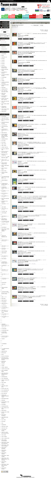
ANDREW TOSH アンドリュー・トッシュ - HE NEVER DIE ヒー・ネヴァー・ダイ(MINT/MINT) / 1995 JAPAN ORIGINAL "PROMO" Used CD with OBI (32, 288)
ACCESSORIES (3, 53)
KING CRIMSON (3, 258)
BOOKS (2, 55)
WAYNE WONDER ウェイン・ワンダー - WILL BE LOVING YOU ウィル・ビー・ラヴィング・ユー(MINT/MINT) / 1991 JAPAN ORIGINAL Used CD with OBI (32, 279)
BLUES (2, 354)
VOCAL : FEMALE (4, 436)
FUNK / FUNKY (3, 382)
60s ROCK (3, 58)
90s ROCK (3, 63)
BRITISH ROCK (3, 352)
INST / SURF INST (4, 393)
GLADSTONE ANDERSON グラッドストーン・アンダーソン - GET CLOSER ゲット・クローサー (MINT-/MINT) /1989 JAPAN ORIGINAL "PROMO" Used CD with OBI (32, 261)
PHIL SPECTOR (3, 282)
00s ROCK (3, 65)
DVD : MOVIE (3, 142)
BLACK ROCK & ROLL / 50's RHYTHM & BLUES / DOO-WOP (5, 358)
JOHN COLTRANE (4, 251)
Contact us (9, 6)
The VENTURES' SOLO (4, 330)
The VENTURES (3, 77)
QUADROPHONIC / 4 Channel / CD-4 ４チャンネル (5, 130)
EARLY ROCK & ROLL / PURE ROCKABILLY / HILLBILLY (4, 374)
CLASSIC (2, 80)
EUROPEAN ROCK (4, 376)
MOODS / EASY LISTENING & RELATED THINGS (5, 396)
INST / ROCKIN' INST (4, 391)
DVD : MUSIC (3, 140)
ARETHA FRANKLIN (4, 180)
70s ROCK (3, 60)
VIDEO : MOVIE (3, 145)
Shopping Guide (4, 6)
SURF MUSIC (3, 87)
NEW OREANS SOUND (4, 398)
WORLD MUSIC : (4, 111)
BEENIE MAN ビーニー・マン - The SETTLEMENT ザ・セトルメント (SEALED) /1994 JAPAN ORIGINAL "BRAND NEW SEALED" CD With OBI (31, 225)
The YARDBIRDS (3, 343)
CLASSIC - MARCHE (4, 367)
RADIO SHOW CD (4, 132)
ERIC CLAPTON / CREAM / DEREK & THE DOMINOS (5, 230)
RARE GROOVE (3, 410)
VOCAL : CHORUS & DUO (5, 438)
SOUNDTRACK (3, 424)
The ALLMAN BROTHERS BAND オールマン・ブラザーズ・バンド (5, 177)
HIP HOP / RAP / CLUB (4, 388)
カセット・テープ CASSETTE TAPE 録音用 (5, 160)
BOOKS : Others (3, 170)
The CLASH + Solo (4, 211)
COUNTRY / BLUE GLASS (5, 368)
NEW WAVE (3, 400)
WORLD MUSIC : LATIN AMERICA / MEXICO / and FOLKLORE (5, 459)
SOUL (2, 423)
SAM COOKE (3, 298)
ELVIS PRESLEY (3, 227)
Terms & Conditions (3, 34)
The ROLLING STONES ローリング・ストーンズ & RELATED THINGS (5, 292)
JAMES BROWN (3, 252)
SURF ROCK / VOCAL (4, 426)
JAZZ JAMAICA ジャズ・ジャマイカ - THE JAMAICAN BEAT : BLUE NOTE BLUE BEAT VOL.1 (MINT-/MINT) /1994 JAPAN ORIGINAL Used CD (31, 243)
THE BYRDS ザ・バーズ (5, 203)
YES (2, 345)
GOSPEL (2, 384)
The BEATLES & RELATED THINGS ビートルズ (5, 188)
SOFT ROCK (3, 421)
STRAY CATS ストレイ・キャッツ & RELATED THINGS (5, 311)
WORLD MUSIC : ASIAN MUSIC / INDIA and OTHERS (5, 465)
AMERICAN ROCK (4, 351)
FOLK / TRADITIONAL (4, 378)
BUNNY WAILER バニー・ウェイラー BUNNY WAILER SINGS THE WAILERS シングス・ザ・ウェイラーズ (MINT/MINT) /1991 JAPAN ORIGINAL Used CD (32, 98)
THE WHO (3, 338)
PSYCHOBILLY (3, 404)
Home (11, 20)
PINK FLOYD (3, 284)
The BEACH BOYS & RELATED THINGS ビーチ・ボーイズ (5, 184)
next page (46, 305)
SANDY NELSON (4, 300)
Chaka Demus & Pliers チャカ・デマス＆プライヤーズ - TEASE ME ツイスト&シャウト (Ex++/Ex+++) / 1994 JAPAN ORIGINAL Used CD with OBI (30, 70)
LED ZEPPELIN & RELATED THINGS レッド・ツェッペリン (4, 263)
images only (46, 304)
